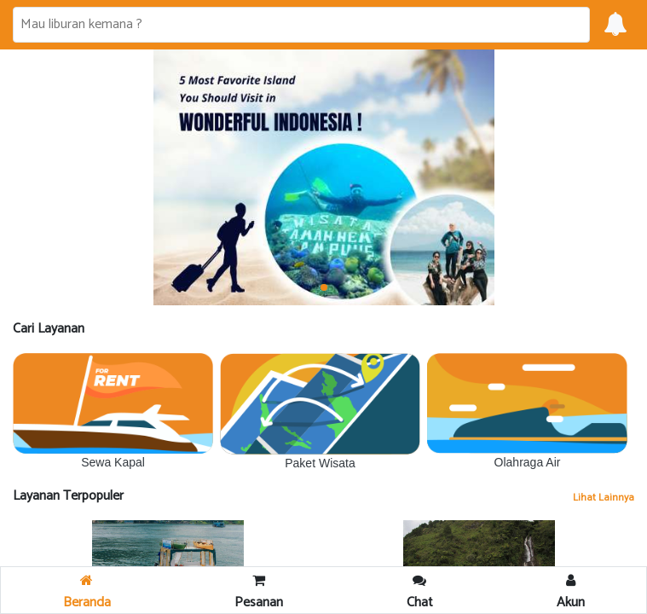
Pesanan (258, 593)
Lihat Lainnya (603, 497)
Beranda (87, 593)
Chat (420, 593)
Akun (571, 593)
